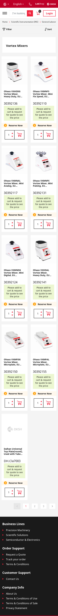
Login (49, 13)
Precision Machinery (18, 530)
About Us (11, 593)
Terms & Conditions (17, 564)
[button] (6, 4)
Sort (49, 29)
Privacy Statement (16, 608)
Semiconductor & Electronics (23, 540)
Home (5, 21)
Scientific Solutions (17, 535)
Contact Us (12, 579)
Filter (9, 29)
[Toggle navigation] (5, 12)
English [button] (17, 4)
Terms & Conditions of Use (21, 598)
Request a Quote (16, 554)
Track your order (16, 559)
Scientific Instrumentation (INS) (24, 21)
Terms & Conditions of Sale (22, 603)
